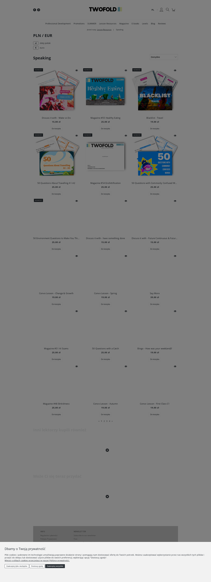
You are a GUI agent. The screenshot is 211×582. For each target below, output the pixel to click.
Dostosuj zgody (37, 566)
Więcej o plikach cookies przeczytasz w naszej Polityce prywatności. (37, 560)
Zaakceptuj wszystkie (55, 566)
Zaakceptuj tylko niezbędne (16, 566)
